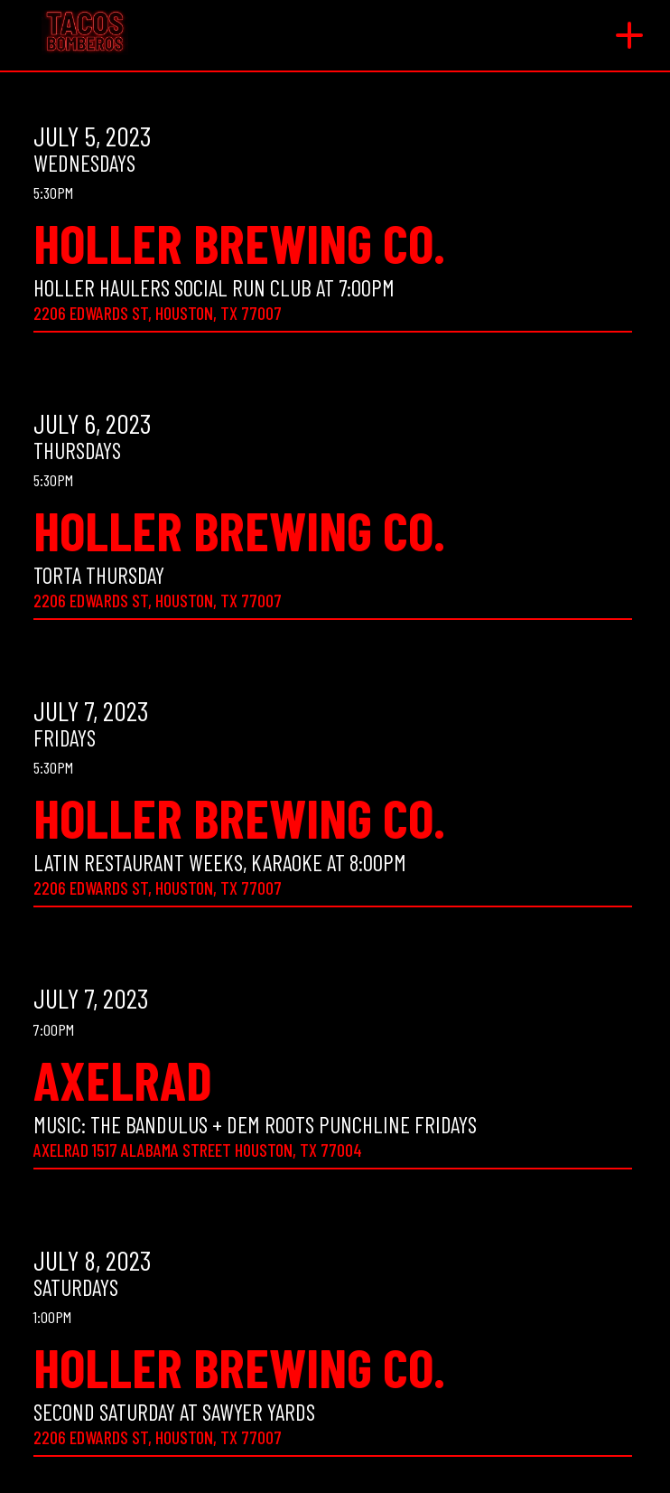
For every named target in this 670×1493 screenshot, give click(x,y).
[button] (629, 35)
